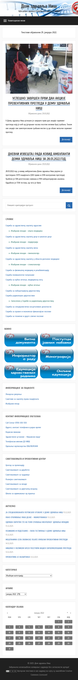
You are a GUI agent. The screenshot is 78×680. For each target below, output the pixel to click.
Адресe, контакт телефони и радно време (23, 427)
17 (9, 638)
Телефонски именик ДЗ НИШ (18, 441)
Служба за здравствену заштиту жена (22, 248)
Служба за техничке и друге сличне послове (25, 316)
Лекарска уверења (14, 394)
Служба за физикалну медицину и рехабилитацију (27, 270)
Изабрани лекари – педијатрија (24, 242)
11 (19, 632)
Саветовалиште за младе (16, 484)
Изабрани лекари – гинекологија (25, 253)
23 (68, 638)
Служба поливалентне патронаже (20, 275)
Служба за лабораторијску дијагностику (23, 291)
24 (9, 643)
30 (68, 643)
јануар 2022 (39, 613)
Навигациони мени (14, 20)
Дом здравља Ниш (39, 6)
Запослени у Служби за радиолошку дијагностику (32, 301)
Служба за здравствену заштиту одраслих (23, 225)
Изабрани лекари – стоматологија (25, 264)
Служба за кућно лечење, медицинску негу (24, 279)
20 (39, 638)
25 (19, 643)
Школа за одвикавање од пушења (20, 493)
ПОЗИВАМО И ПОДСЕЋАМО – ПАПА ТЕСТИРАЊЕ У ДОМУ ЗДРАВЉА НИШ (35, 531)
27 (39, 643)
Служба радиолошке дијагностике (20, 295)
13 (39, 632)
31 (9, 649)
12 (29, 632)
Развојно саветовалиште (16, 479)
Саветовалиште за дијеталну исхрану (21, 489)
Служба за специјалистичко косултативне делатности (28, 307)
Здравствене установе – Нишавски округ (23, 437)
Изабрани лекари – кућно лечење (25, 285)
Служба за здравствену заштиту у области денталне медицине (32, 259)
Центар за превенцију (15, 465)
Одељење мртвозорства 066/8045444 (22, 446)
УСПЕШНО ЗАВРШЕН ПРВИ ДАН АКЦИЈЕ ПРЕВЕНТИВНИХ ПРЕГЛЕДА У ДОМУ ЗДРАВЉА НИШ (39, 103)
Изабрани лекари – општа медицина (26, 231)
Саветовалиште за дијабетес (18, 470)
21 (49, 638)
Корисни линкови (13, 432)
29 (59, 643)
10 (9, 632)
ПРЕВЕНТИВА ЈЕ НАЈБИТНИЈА (18, 557)
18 (19, 638)
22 (58, 638)
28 (49, 643)
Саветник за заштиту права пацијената (22, 399)
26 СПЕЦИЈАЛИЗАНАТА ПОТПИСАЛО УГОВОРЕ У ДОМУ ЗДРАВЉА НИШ (34, 512)
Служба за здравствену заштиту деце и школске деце (29, 236)
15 (58, 632)
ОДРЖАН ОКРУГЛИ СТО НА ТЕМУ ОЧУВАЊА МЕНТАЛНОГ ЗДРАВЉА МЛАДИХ (37, 522)
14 (49, 632)
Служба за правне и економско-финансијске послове (28, 311)
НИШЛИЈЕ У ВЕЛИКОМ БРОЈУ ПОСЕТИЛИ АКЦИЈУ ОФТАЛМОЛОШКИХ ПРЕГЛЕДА (38, 548)
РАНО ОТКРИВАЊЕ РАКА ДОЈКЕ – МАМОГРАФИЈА (26, 517)
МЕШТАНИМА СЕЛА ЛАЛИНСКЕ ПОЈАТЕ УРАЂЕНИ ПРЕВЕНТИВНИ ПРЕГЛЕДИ (37, 539)
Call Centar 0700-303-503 (16, 423)
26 (29, 643)
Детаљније (66, 139)
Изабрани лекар (12, 403)
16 (68, 632)
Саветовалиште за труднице (18, 474)
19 (29, 638)
